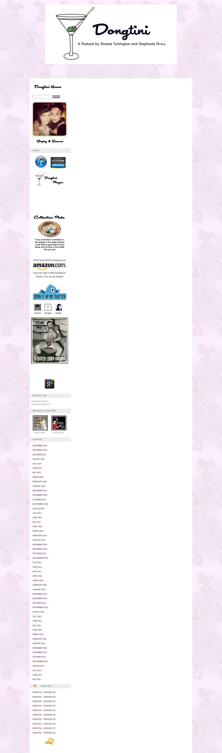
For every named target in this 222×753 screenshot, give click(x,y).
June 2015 (37, 468)
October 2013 (39, 553)
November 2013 (40, 549)
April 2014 (37, 527)
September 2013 (40, 558)
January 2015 (39, 486)
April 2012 (37, 630)
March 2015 (38, 477)
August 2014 (38, 509)
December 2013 (40, 545)
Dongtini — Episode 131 (44, 710)
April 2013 (37, 576)
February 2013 (40, 585)
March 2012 (38, 634)
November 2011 (40, 652)
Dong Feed (46, 686)
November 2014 (40, 495)
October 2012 (39, 603)
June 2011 (37, 675)
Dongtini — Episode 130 (44, 715)
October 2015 (39, 455)
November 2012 (40, 598)
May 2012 (37, 625)
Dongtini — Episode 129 (44, 719)
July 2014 (37, 513)
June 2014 (37, 517)
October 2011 (39, 657)
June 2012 (37, 621)
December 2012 (40, 594)
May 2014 (37, 522)
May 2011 (37, 679)
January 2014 (39, 540)
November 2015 (40, 450)
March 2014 (38, 531)
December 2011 (40, 648)
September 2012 (40, 607)
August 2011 (38, 666)
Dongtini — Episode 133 (44, 701)
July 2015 (37, 464)
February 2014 (40, 536)
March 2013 (38, 581)
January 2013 (39, 590)
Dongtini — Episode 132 (44, 706)
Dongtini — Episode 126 (44, 733)
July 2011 (37, 670)
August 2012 (38, 612)
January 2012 (39, 643)
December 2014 (40, 491)
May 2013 (37, 571)
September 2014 (40, 504)
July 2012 (37, 616)
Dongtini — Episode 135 (44, 692)
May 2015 (37, 473)
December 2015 (40, 446)
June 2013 (37, 567)
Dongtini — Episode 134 (44, 697)
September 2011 (40, 661)
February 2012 (40, 639)
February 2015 (40, 482)
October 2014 (39, 500)
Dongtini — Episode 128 (44, 724)
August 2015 (38, 459)
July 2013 (37, 562)
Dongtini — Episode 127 (44, 728)
